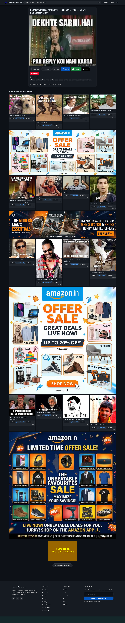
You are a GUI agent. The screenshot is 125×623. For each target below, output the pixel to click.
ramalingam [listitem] (87, 80)
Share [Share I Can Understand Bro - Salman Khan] (28, 262)
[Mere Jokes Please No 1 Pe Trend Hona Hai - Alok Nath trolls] (22, 405)
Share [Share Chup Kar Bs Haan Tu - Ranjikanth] (82, 118)
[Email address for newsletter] (98, 594)
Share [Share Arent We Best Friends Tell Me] (28, 118)
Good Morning (46, 605)
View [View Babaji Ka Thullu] (39, 199)
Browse (112, 2)
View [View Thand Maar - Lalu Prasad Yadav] (94, 275)
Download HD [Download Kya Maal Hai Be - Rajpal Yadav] (101, 427)
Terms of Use (46, 611)
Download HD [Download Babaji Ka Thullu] (47, 199)
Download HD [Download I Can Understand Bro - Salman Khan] (20, 262)
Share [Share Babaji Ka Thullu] (55, 199)
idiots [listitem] (74, 80)
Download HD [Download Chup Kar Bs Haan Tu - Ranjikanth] (74, 118)
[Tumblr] (21, 598)
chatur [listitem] (80, 80)
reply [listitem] (52, 80)
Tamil (64, 599)
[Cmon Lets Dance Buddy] (49, 108)
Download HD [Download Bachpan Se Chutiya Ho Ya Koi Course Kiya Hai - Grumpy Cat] (74, 264)
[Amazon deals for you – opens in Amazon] (62, 224)
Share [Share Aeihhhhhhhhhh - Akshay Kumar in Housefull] (110, 206)
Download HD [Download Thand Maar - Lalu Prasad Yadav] (101, 275)
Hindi (117, 2)
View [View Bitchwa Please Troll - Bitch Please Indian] (66, 422)
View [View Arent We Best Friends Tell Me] (12, 118)
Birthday (44, 602)
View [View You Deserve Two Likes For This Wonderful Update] (66, 195)
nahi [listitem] (61, 80)
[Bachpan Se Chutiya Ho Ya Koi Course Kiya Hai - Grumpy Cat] (76, 248)
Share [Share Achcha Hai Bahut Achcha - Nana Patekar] (55, 282)
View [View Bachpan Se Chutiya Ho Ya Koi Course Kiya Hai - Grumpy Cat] (66, 264)
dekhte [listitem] (32, 80)
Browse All (45, 593)
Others (65, 605)
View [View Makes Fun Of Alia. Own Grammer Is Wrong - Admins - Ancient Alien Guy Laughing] (12, 204)
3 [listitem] (70, 80)
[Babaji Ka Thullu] (49, 185)
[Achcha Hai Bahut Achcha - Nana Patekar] (49, 258)
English (65, 590)
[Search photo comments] (60, 2)
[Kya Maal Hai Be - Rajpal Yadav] (103, 409)
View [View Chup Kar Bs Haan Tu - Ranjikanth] (66, 118)
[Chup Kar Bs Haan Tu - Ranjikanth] (76, 104)
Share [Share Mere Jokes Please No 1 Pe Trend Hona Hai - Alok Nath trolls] (28, 422)
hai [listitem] (43, 80)
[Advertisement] (62, 619)
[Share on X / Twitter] (86, 69)
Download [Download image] (46, 69)
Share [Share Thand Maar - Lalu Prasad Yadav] (110, 275)
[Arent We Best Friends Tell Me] (22, 104)
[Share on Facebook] (65, 69)
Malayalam (66, 596)
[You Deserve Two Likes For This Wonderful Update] (76, 183)
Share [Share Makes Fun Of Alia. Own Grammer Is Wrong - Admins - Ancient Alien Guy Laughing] (28, 204)
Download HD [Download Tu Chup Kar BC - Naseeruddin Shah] (47, 415)
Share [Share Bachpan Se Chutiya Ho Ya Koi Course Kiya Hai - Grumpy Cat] (82, 264)
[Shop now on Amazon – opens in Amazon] (62, 340)
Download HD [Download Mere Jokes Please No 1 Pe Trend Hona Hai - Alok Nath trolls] (20, 422)
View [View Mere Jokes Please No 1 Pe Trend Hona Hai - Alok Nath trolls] (12, 422)
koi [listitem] (56, 80)
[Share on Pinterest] (34, 73)
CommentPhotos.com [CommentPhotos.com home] (19, 587)
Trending (105, 2)
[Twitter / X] (17, 598)
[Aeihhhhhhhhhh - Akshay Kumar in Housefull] (103, 189)
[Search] (99, 2)
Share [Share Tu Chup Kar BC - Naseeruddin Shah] (55, 415)
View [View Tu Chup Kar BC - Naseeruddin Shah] (39, 415)
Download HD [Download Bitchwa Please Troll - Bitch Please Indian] (74, 422)
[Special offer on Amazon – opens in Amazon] (62, 152)
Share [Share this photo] (56, 69)
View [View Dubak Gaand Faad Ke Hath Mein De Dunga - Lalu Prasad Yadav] (94, 115)
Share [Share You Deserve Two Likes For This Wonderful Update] (82, 195)
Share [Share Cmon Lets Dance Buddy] (55, 125)
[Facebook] (13, 598)
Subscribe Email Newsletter (98, 598)
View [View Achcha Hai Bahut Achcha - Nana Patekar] (39, 282)
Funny (44, 599)
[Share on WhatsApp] (76, 69)
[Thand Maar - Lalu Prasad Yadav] (103, 255)
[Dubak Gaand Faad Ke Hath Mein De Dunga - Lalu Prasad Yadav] (103, 102)
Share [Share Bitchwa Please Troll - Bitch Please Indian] (82, 422)
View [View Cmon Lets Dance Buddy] (39, 125)
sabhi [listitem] (38, 80)
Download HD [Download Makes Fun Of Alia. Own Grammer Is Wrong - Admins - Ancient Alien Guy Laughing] (20, 204)
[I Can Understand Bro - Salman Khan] (22, 248)
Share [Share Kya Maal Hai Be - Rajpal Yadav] (110, 427)
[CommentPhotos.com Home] (13, 2)
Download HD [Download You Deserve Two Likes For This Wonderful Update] (74, 195)
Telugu (65, 602)
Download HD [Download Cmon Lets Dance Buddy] (47, 125)
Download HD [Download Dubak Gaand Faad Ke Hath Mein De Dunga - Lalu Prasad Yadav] (101, 115)
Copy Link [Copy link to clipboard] (35, 69)
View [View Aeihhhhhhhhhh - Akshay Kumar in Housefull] (94, 206)
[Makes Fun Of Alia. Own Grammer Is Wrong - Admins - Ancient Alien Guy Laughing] (22, 187)
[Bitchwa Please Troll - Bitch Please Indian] (76, 406)
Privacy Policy (46, 607)
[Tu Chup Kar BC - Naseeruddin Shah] (49, 403)
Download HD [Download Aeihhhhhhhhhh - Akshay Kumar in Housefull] (101, 206)
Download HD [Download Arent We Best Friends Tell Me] (20, 118)
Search (44, 596)
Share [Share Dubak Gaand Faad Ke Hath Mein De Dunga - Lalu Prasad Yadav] (110, 115)
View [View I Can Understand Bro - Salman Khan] (12, 262)
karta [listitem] (66, 80)
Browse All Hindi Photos (62, 565)
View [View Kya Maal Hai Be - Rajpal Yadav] (94, 427)
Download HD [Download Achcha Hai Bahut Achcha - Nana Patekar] (47, 282)
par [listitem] (47, 80)
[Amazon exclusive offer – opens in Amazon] (62, 485)
